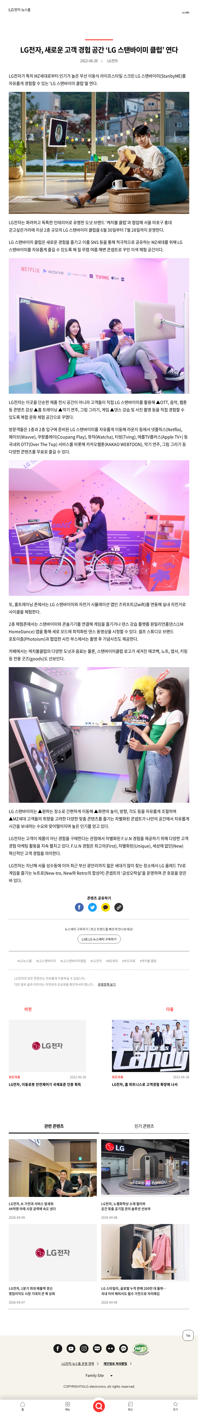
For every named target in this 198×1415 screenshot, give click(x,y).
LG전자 (97, 960)
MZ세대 (113, 960)
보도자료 (129, 960)
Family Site (99, 1375)
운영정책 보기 (107, 984)
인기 (175, 1410)
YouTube (71, 1348)
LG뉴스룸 (25, 960)
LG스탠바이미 (47, 960)
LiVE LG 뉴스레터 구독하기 (99, 939)
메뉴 (67, 1410)
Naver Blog (97, 1348)
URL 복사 (118, 907)
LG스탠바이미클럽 (74, 960)
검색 (99, 1406)
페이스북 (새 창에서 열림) (79, 907)
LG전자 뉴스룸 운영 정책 (78, 1364)
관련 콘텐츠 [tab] (61, 1126)
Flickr (110, 1348)
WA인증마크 (140, 1349)
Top (188, 1335)
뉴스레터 (185, 12)
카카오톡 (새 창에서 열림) (105, 907)
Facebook (57, 1348)
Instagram (84, 1348)
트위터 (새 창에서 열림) (92, 907)
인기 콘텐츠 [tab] (144, 1126)
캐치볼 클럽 (148, 960)
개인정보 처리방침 (115, 1364)
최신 (130, 1410)
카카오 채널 (123, 1348)
